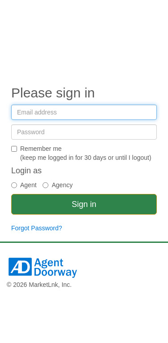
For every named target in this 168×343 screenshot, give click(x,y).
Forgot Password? (36, 228)
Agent (24, 185)
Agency (58, 185)
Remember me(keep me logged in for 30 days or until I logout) (81, 153)
